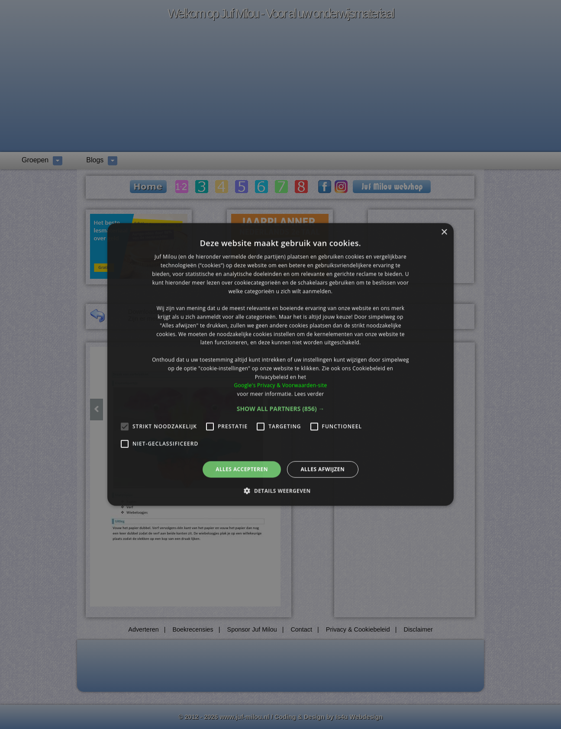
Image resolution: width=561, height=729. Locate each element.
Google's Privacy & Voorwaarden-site (280, 385)
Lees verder (309, 393)
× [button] (444, 232)
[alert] (280, 364)
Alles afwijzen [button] (322, 469)
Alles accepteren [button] (242, 469)
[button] (281, 409)
